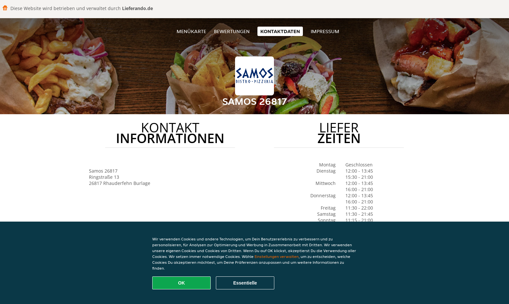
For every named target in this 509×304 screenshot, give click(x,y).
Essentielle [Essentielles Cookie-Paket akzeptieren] (245, 283)
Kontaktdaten (280, 31)
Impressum (325, 31)
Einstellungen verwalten (277, 256)
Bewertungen (232, 31)
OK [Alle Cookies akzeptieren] (181, 283)
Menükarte (191, 31)
